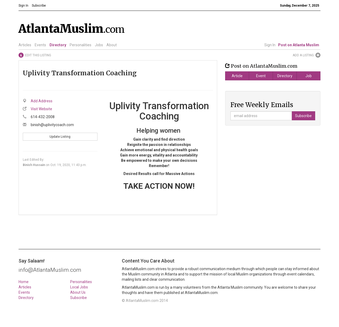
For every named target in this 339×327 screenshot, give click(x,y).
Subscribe (78, 298)
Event (261, 76)
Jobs (99, 45)
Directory (58, 45)
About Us (78, 292)
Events (40, 45)
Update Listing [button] (60, 137)
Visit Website (41, 109)
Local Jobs (79, 287)
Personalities (80, 45)
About (111, 45)
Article (237, 76)
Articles (25, 45)
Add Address (41, 101)
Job (308, 76)
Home (24, 282)
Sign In (269, 45)
